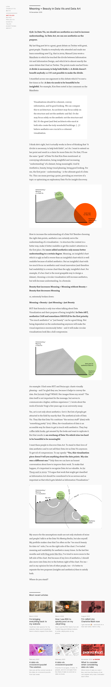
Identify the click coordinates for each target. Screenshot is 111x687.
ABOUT (9, 28)
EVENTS (9, 22)
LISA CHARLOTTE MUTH (11, 9)
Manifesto (33, 57)
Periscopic (64, 386)
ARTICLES (10, 15)
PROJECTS (10, 19)
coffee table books (37, 431)
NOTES (9, 17)
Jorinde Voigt (44, 394)
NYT (54, 386)
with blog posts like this (51, 554)
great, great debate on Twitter (64, 45)
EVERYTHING (11, 26)
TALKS (8, 24)
